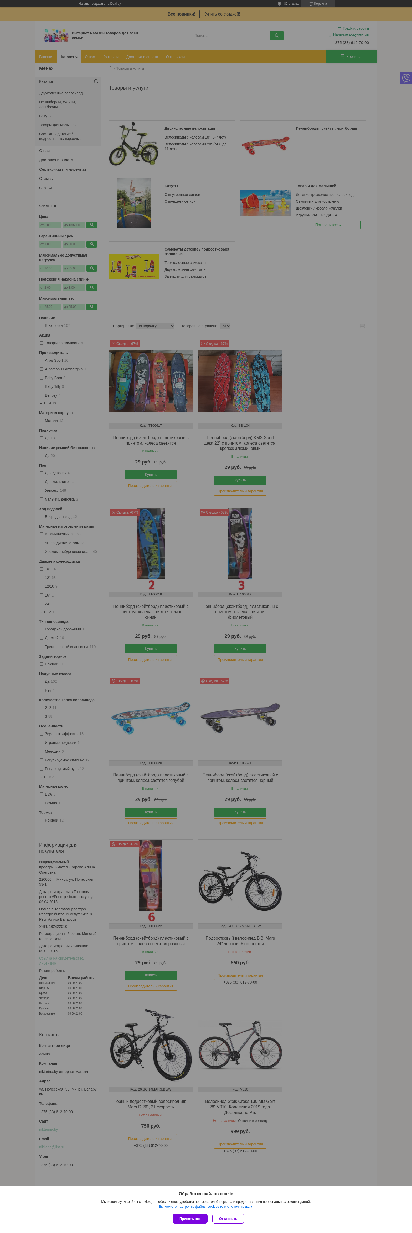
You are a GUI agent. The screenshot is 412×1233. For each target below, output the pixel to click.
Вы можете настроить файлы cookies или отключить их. (204, 1207)
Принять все (190, 1219)
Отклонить (229, 1219)
